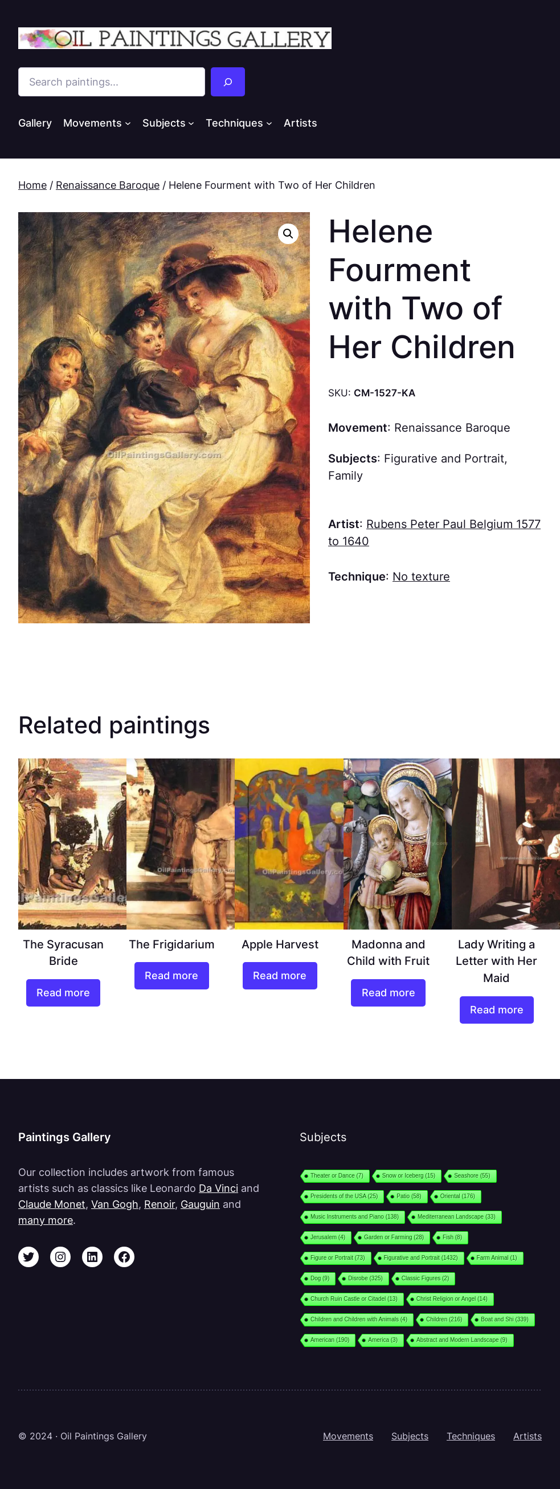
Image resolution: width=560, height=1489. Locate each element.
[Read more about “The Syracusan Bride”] (63, 993)
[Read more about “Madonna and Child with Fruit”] (388, 993)
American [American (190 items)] (329, 1340)
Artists (527, 1436)
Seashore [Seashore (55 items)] (472, 1175)
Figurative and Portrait (444, 458)
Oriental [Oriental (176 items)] (457, 1196)
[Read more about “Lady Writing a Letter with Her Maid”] (497, 1010)
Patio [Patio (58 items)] (409, 1196)
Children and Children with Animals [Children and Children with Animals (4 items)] (358, 1319)
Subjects (409, 1436)
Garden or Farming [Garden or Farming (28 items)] (394, 1237)
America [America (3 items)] (383, 1340)
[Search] (228, 81)
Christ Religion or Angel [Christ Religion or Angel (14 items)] (452, 1299)
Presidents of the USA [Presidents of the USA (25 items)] (344, 1196)
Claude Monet (51, 1204)
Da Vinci (218, 1188)
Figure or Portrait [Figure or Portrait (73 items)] (337, 1258)
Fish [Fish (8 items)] (452, 1237)
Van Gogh (114, 1204)
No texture (421, 576)
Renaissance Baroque (108, 184)
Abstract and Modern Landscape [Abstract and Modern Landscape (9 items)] (462, 1340)
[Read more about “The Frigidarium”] (171, 975)
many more (45, 1220)
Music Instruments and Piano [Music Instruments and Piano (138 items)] (354, 1217)
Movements (348, 1436)
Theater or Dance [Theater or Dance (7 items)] (336, 1175)
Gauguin (200, 1204)
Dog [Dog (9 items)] (319, 1278)
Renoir (159, 1204)
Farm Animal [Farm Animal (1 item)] (497, 1258)
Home (32, 184)
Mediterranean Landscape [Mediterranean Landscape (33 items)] (457, 1217)
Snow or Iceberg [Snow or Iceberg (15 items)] (408, 1175)
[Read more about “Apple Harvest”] (280, 975)
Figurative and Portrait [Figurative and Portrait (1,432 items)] (421, 1258)
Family (345, 475)
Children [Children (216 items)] (444, 1319)
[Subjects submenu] (191, 123)
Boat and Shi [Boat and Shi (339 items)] (504, 1319)
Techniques (471, 1436)
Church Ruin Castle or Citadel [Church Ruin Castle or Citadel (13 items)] (354, 1299)
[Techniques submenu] (269, 123)
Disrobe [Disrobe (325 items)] (365, 1278)
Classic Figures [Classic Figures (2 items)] (425, 1278)
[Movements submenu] (128, 123)
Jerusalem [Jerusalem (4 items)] (327, 1237)
